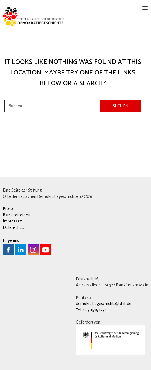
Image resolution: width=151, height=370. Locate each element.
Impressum (12, 221)
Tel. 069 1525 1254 (91, 310)
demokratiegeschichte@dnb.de (103, 303)
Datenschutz (14, 227)
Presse (8, 208)
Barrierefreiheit (16, 215)
